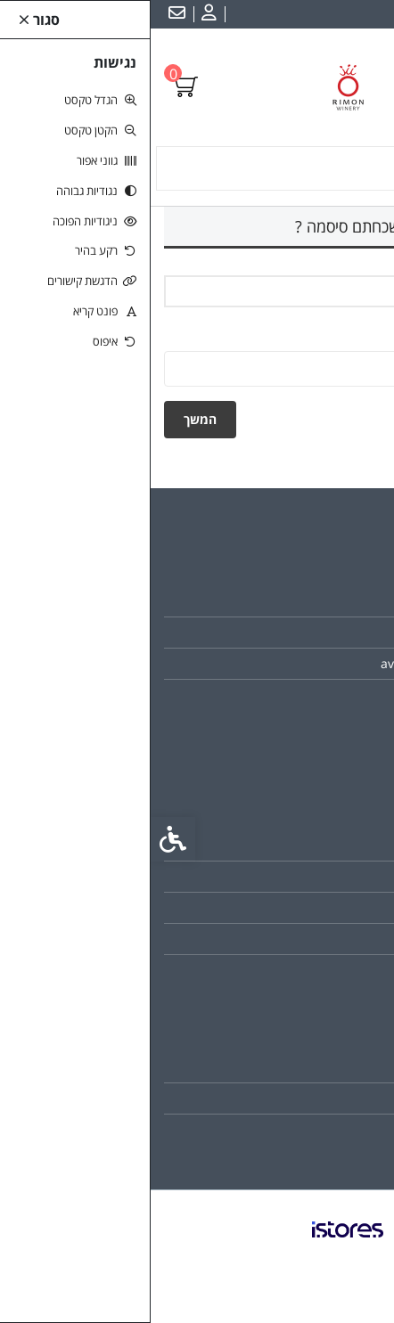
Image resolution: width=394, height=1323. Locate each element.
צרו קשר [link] (342, 845)
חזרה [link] (347, 419)
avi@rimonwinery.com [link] (296, 663)
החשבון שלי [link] (334, 1066)
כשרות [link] (347, 632)
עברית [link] (366, 14)
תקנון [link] (350, 907)
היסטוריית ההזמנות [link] (315, 1098)
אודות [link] (349, 600)
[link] (56, 14)
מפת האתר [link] (335, 876)
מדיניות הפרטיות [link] (322, 938)
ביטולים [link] (344, 969)
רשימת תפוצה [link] (328, 1129)
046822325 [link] (331, 694)
